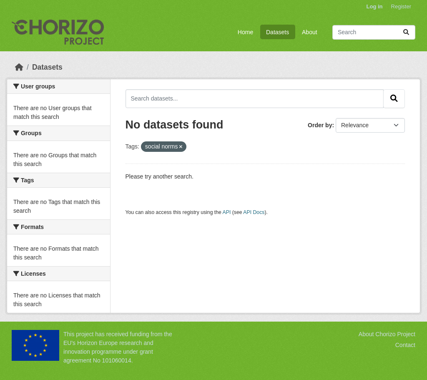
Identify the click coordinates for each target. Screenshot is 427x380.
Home (245, 32)
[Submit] (406, 32)
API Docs (253, 212)
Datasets (277, 32)
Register (401, 6)
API (227, 212)
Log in (375, 6)
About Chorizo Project (387, 334)
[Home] (19, 67)
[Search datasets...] (373, 32)
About (309, 32)
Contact (405, 345)
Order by (320, 125)
